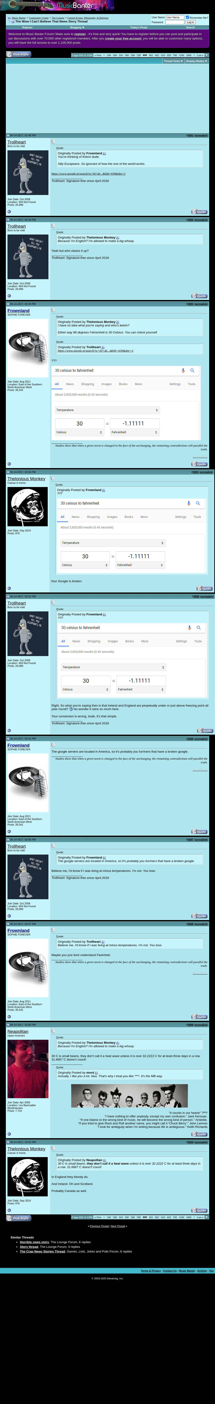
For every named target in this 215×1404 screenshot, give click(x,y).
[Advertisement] (46, 98)
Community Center (39, 17)
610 (163, 55)
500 (115, 55)
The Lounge (58, 17)
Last (200, 55)
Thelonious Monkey (26, 478)
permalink (201, 135)
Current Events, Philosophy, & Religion (87, 17)
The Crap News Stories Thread (42, 1251)
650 (169, 55)
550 (121, 55)
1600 (188, 55)
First (98, 55)
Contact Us (170, 1270)
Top (211, 1270)
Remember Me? (197, 17)
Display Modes (195, 61)
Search (190, 27)
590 (127, 55)
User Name (158, 17)
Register (27, 27)
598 (133, 55)
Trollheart (16, 142)
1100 (181, 55)
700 (175, 55)
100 (109, 55)
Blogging (75, 27)
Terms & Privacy (151, 1270)
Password (157, 22)
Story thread (29, 1247)
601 (151, 55)
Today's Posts (138, 27)
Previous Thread (99, 1226)
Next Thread (118, 1226)
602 (157, 55)
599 (139, 55)
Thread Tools (172, 61)
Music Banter (19, 17)
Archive (202, 1270)
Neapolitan (17, 1031)
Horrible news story (34, 1242)
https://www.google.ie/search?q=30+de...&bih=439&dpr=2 (88, 173)
